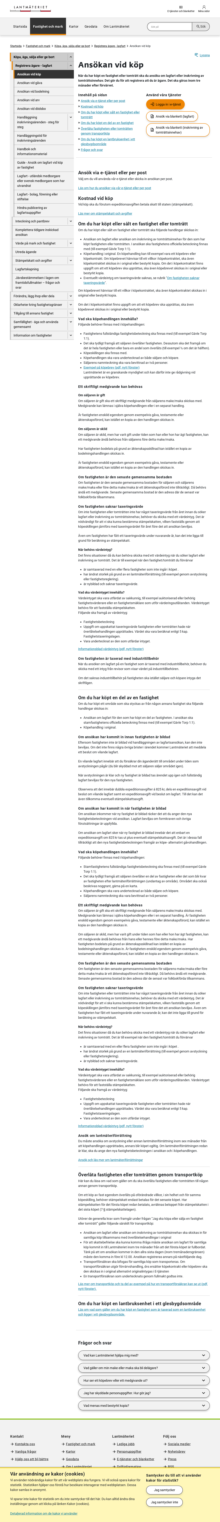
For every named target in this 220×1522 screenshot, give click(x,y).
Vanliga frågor (25, 1451)
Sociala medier (179, 1444)
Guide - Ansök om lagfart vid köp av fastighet (40, 165)
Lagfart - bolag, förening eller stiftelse (37, 196)
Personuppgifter (129, 1451)
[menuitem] (20, 26)
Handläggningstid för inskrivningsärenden (32, 138)
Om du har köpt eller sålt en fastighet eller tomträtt (133, 224)
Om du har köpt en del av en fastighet (107, 123)
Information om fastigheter (33, 335)
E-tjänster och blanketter (135, 1459)
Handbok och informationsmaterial (32, 151)
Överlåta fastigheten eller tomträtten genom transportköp (140, 1174)
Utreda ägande (25, 252)
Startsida (20, 26)
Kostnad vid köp (92, 106)
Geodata (91, 26)
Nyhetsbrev (176, 1451)
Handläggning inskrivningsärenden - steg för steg (38, 122)
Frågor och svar (92, 150)
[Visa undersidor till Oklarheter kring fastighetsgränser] (71, 304)
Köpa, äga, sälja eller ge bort (72, 46)
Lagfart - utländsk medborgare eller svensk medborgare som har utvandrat (41, 181)
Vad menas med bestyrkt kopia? (145, 1405)
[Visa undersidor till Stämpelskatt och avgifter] (71, 260)
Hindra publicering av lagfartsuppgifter (32, 210)
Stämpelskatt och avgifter (33, 260)
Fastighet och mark (48, 26)
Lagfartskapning (27, 269)
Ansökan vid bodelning (33, 91)
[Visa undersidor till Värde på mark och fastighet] (71, 243)
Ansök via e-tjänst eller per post (103, 101)
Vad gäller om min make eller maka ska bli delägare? (145, 1368)
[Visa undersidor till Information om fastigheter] (71, 335)
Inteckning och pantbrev (32, 221)
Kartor (74, 26)
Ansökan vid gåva (29, 83)
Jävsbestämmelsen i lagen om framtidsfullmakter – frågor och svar (37, 282)
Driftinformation (129, 1467)
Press (172, 1459)
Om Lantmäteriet (116, 26)
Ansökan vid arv (28, 100)
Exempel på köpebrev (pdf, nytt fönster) (112, 367)
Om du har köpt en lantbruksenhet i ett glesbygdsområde (139, 1303)
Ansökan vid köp (29, 74)
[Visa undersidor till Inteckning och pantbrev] (71, 221)
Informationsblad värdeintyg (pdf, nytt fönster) (111, 649)
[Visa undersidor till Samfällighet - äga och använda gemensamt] (71, 324)
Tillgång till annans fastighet (33, 313)
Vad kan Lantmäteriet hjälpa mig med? (145, 1355)
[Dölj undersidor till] (71, 57)
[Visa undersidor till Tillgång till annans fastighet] (71, 313)
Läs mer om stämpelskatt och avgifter (105, 213)
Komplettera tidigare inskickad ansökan (36, 232)
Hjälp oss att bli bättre (31, 1459)
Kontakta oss (25, 1444)
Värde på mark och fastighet (35, 243)
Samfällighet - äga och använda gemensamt (36, 324)
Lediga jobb (126, 1444)
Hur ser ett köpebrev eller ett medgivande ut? (145, 1380)
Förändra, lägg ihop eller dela (34, 296)
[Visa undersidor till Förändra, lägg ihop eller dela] (71, 296)
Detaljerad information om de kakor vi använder (43, 1513)
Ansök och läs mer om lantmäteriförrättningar (110, 1160)
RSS (171, 1467)
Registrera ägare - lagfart (109, 46)
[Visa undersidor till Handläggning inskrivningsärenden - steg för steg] (71, 122)
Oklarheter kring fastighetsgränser (38, 305)
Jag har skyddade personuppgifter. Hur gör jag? (145, 1393)
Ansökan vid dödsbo (31, 109)
